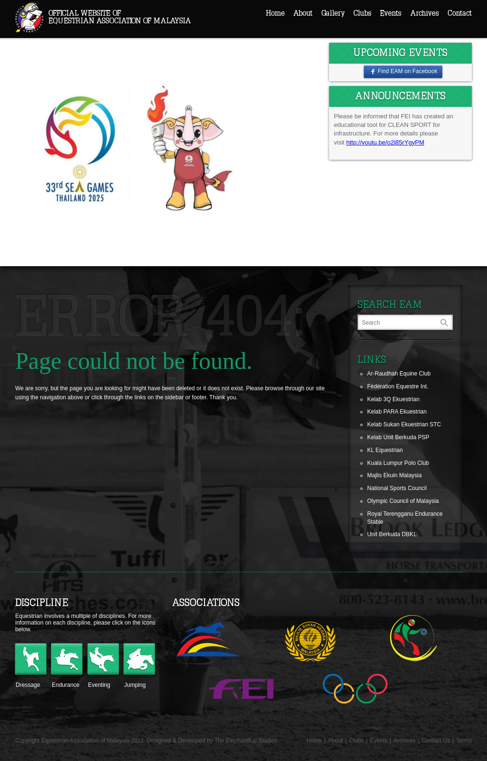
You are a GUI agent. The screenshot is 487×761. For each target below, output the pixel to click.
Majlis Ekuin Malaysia (394, 475)
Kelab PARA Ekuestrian (397, 411)
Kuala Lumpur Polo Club (398, 463)
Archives (424, 13)
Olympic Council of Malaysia (403, 501)
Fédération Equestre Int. (398, 386)
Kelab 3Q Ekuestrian (393, 399)
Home (275, 13)
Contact (460, 13)
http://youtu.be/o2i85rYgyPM (385, 142)
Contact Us (436, 740)
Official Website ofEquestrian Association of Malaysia (120, 17)
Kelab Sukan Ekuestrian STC (404, 424)
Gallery (333, 13)
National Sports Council (397, 488)
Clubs (362, 13)
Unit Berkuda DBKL (392, 534)
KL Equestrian (385, 450)
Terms (464, 740)
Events (390, 13)
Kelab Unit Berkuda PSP (398, 437)
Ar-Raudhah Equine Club (398, 373)
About (302, 13)
